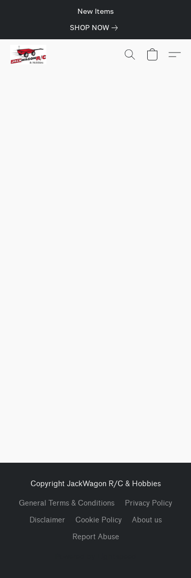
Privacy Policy (148, 503)
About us (147, 520)
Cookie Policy (98, 520)
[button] (29, 54)
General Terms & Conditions (67, 503)
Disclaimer (47, 520)
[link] (96, 27)
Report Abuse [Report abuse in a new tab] (95, 537)
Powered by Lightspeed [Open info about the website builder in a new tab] (96, 555)
